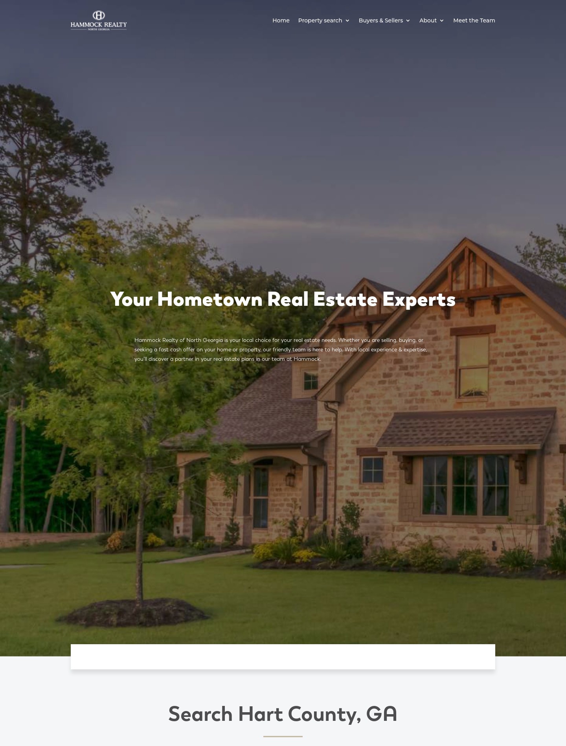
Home (281, 20)
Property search (320, 20)
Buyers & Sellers (381, 20)
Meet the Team (474, 20)
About (428, 20)
